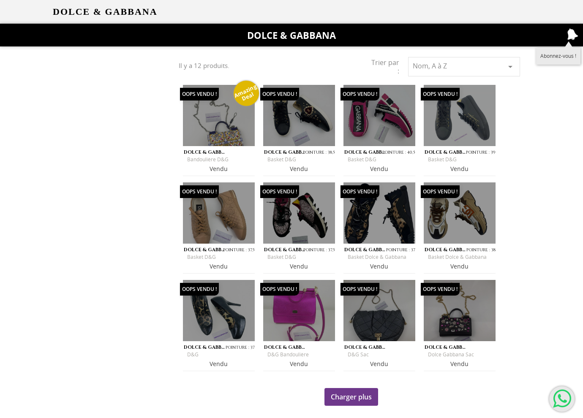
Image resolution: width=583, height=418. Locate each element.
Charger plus (351, 397)
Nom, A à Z (464, 66)
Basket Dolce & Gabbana (377, 257)
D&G (193, 354)
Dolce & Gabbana (291, 35)
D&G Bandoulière (288, 354)
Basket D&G (281, 159)
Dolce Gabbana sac (451, 354)
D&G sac (358, 354)
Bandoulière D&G (208, 159)
